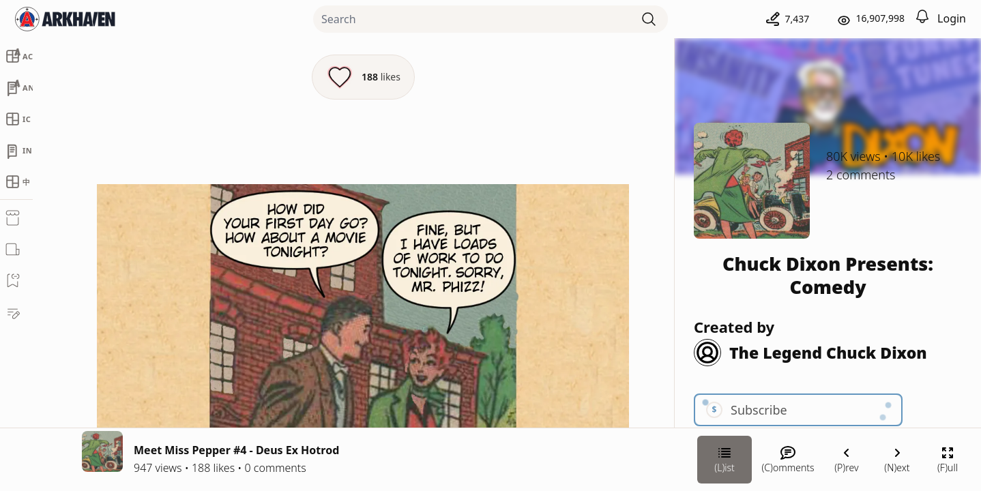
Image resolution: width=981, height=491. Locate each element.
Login (951, 18)
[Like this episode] (363, 77)
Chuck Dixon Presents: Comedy (827, 275)
